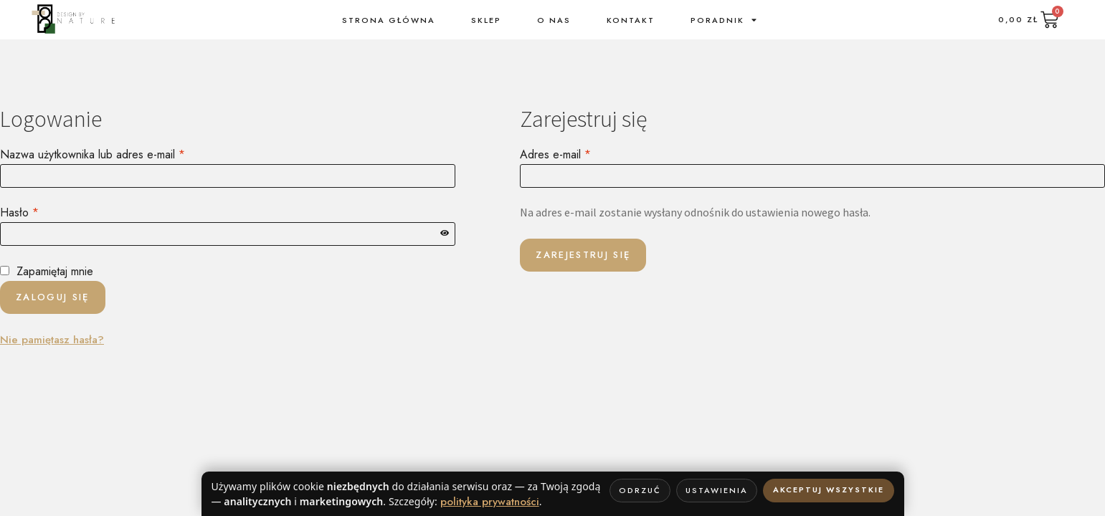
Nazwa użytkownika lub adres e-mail (119, 154)
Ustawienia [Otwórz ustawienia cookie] (717, 490)
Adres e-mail (582, 154)
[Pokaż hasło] (445, 233)
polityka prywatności (489, 502)
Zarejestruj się (583, 255)
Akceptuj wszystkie (828, 489)
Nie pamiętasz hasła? (52, 340)
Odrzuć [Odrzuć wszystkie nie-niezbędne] (640, 490)
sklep (486, 20)
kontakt (631, 20)
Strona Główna (388, 20)
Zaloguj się (53, 297)
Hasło (46, 212)
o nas (554, 20)
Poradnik (724, 20)
